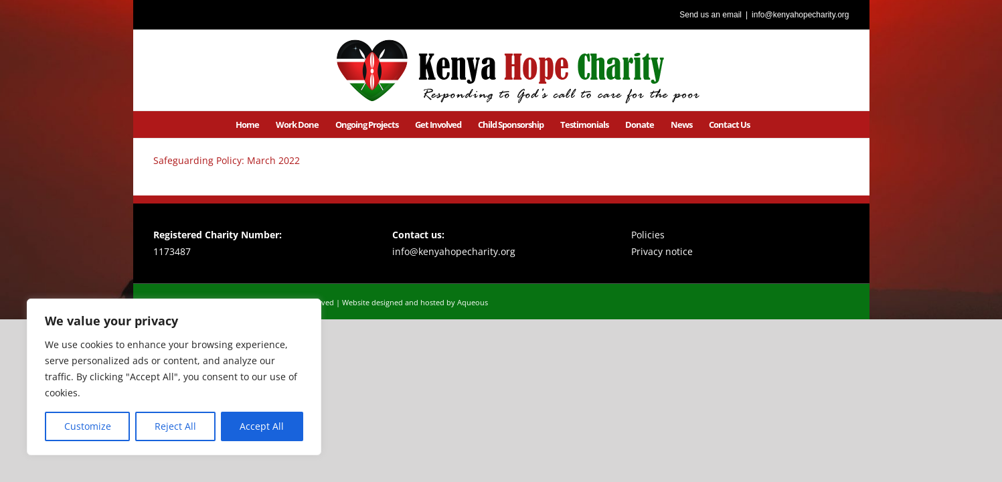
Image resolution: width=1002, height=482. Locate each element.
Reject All (175, 426)
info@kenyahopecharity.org (800, 14)
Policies (648, 234)
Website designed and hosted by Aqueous (415, 302)
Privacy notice (662, 251)
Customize (87, 426)
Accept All (262, 426)
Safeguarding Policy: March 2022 (226, 160)
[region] (174, 377)
